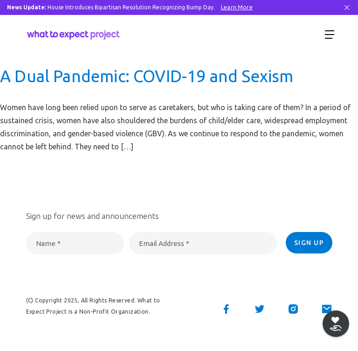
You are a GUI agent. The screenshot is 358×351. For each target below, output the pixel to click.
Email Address (164, 243)
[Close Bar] (347, 7)
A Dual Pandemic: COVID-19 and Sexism (146, 76)
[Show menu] (329, 34)
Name (48, 243)
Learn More (237, 7)
